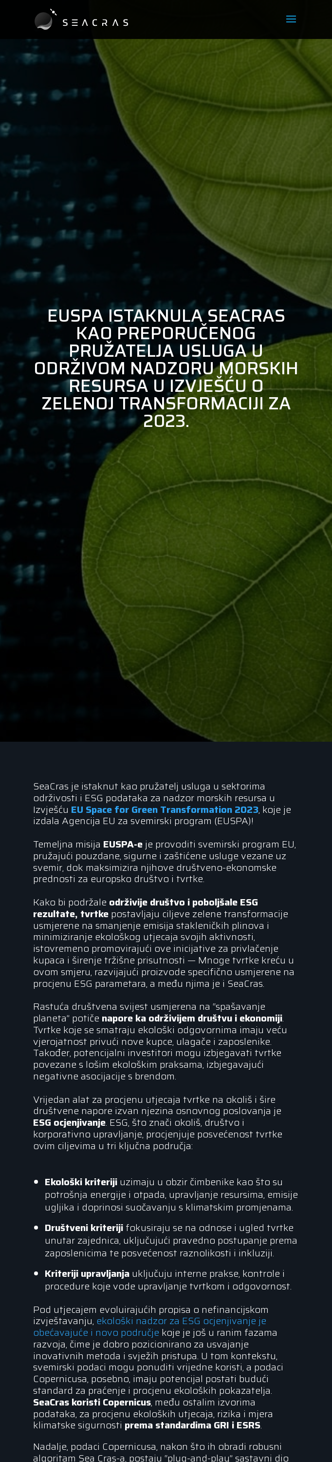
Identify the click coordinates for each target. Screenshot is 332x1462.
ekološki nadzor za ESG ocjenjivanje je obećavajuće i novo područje (149, 1326)
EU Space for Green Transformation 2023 (164, 809)
